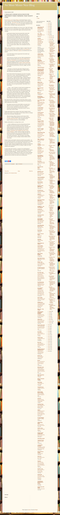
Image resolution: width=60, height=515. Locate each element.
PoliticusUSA (40, 319)
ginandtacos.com (40, 171)
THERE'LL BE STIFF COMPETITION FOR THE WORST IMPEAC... (52, 76)
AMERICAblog (40, 54)
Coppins (19, 50)
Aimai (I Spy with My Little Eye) (41, 27)
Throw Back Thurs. (41, 227)
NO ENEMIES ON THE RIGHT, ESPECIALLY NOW (52, 66)
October (50, 39)
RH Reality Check (41, 367)
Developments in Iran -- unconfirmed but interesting (41, 196)
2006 (49, 344)
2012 (49, 334)
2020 (49, 32)
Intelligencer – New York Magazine (41, 207)
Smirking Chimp (40, 404)
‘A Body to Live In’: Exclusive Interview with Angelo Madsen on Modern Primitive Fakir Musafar (41, 124)
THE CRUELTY (51, 205)
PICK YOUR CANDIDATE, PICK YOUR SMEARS (51, 187)
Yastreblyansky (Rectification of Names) (40, 482)
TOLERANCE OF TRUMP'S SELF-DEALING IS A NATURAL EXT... (52, 283)
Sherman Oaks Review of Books (40, 392)
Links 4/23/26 (40, 255)
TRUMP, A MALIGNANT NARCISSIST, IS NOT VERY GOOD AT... (52, 227)
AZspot (39, 77)
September (51, 40)
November (51, 37)
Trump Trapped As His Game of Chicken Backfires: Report (41, 406)
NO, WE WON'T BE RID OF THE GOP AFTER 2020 (52, 254)
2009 (49, 339)
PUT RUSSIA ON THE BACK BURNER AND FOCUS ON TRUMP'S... (52, 243)
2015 (49, 329)
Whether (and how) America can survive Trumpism (41, 56)
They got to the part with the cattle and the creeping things (41, 400)
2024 (49, 26)
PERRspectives (40, 302)
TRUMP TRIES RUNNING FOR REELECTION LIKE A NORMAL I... (52, 232)
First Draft (39, 161)
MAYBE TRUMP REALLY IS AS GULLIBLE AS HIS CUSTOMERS (52, 269)
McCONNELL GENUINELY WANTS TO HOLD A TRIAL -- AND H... (52, 60)
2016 (49, 328)
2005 (49, 346)
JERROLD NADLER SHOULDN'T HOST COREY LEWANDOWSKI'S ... (52, 157)
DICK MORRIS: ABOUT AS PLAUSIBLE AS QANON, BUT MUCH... (52, 278)
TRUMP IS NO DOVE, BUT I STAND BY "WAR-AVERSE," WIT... (51, 215)
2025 (49, 24)
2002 (49, 351)
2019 (49, 34)
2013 (49, 333)
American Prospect (41, 67)
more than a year (9, 19)
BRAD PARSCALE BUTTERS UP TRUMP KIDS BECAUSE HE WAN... (52, 238)
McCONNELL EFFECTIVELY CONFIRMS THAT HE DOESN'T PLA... (52, 44)
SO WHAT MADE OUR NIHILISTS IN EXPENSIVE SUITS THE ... (52, 249)
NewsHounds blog (41, 282)
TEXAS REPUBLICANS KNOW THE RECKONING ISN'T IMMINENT (52, 295)
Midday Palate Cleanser (41, 259)
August (50, 311)
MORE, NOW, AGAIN (51, 92)
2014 (49, 331)
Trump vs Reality (40, 240)
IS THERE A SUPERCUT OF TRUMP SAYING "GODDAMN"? (52, 182)
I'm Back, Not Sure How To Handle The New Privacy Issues (41, 30)
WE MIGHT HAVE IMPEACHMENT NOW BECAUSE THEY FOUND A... (52, 96)
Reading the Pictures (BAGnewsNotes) (41, 349)
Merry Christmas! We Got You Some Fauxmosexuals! (41, 470)
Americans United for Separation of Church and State (41, 70)
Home (19, 171)
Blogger (36, 509)
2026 (49, 23)
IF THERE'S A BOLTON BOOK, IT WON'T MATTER (51, 209)
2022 (49, 29)
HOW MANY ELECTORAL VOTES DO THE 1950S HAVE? (52, 101)
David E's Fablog (41, 128)
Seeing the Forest (40, 387)
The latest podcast (40, 93)
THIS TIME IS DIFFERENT (51, 86)
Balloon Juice (40, 82)
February (50, 321)
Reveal (39, 360)
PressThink (39, 331)
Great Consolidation (41, 177)
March (50, 319)
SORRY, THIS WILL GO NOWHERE (51, 119)
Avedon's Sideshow (41, 72)
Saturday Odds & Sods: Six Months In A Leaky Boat (41, 163)
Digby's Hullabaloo (41, 139)
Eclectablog (40, 147)
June (50, 314)
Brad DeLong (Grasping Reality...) (41, 97)
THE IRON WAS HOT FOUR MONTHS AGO (52, 88)
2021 (49, 31)
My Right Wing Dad (41, 267)
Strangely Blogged (41, 417)
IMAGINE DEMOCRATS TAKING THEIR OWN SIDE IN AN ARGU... (52, 289)
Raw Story (39, 342)
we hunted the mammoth (40, 445)
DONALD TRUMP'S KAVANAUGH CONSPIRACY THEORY (52, 176)
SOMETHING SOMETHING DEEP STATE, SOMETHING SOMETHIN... (51, 123)
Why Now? (39, 456)
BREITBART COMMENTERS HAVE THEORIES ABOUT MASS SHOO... (52, 307)
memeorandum (40, 245)
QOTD (39, 168)
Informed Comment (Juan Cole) (41, 200)
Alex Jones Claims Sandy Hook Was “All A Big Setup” (41, 211)
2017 (49, 326)
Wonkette (39, 461)
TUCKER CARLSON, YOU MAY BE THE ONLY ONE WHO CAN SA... (52, 164)
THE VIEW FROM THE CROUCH (52, 153)
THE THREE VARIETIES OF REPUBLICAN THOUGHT (52, 264)
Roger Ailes (39, 375)
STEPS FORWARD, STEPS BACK (51, 150)
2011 (49, 336)
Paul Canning (40, 297)
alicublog (39, 38)
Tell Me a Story (40, 428)
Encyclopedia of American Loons (40, 156)
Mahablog (39, 239)
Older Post (31, 171)
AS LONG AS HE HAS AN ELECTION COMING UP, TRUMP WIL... (52, 259)
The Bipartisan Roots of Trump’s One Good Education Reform (41, 315)
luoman (29, 509)
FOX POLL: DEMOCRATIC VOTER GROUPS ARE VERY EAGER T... (52, 141)
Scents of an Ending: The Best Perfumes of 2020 (41, 394)
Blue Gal (39, 92)
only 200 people (26, 49)
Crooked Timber (40, 107)
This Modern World (41, 438)
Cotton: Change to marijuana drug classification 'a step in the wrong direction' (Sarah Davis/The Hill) (41, 248)
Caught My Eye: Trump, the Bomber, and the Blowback (41, 352)
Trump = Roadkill (40, 129)
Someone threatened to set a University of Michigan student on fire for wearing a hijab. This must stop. (41, 413)
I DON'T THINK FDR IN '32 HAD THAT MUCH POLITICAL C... (52, 115)
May (50, 316)
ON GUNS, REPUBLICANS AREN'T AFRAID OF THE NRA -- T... (52, 196)
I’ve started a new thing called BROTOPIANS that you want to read (41, 447)
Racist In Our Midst (41, 89)
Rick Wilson (14, 22)
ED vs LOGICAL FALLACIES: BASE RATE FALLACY (41, 173)
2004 (49, 347)
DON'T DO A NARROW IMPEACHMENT (52, 82)
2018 (49, 324)
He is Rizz (39, 484)
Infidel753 (39, 194)
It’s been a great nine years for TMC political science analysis (41, 264)
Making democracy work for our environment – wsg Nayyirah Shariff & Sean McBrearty (41, 150)
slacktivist (39, 398)
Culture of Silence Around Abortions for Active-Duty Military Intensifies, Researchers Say (41, 370)
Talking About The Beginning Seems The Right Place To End (41, 284)
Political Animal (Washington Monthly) (40, 312)
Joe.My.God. (40, 209)
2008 (49, 341)
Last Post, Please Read (41, 488)
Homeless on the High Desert (40, 186)
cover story (18, 23)
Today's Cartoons (40, 182)
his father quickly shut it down (12, 118)
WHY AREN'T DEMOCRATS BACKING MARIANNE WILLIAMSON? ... (52, 135)
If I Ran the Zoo (40, 190)
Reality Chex (40, 355)
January (50, 322)
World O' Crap (40, 468)
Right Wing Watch (41, 374)
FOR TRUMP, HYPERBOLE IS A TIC (52, 273)
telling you (18, 19)
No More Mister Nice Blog (20, 5)
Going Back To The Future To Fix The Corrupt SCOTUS (41, 84)
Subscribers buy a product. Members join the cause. (41, 333)
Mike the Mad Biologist (40, 254)
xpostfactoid (40, 474)
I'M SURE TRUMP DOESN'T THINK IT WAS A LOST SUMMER (52, 301)
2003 (49, 349)
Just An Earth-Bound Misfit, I (40, 219)
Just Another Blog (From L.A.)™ (41, 226)
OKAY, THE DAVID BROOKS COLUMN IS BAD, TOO (51, 70)
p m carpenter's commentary (40, 288)
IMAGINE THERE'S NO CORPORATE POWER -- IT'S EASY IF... (52, 129)
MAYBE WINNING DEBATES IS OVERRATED (51, 191)
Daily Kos (39, 119)
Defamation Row (40, 453)
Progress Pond (40, 337)
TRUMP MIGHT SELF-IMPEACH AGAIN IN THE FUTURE (52, 55)
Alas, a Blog (40, 33)
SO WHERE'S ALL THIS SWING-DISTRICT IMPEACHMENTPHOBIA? (52, 49)
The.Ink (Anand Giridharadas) (40, 433)
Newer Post (7, 171)
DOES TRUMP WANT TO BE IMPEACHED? (52, 105)
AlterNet (39, 47)
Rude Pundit (40, 382)
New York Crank (40, 272)
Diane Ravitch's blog (41, 132)
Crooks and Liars (41, 112)
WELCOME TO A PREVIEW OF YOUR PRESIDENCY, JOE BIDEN (52, 110)
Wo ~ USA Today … (41, 187)
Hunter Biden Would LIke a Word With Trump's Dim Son (41, 221)
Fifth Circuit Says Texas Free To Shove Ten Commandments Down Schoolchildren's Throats (41, 464)
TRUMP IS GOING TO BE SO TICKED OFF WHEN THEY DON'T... (52, 201)
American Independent (40, 60)
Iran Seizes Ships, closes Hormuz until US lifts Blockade (41, 202)
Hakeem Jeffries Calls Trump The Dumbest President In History (41, 321)
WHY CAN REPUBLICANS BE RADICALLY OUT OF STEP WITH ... (52, 170)
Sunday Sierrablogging (41, 191)
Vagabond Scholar (41, 440)
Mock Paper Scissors (41, 258)
